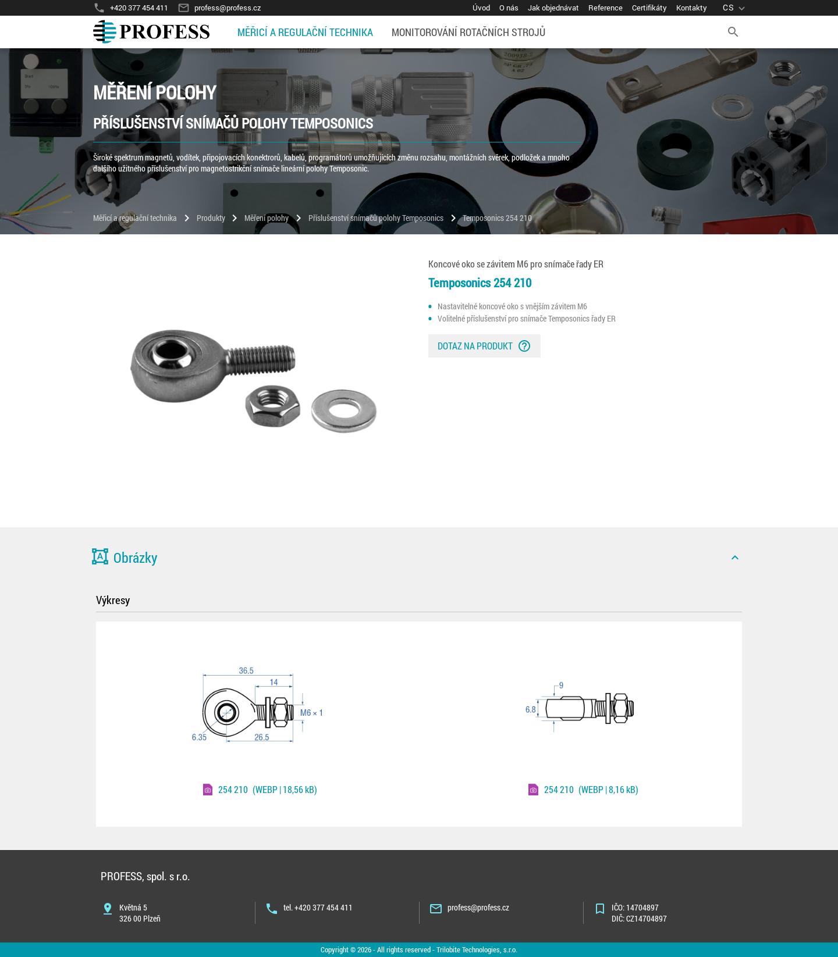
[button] (419, 558)
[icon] (735, 557)
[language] (735, 8)
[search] (733, 32)
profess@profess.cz (478, 907)
